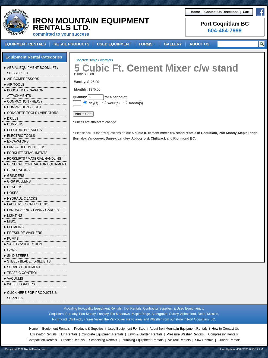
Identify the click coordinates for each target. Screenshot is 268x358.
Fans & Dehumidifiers (26, 147)
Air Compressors (23, 79)
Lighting (15, 216)
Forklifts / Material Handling (34, 159)
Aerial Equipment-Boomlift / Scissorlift (32, 70)
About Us (199, 44)
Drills (12, 119)
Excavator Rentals (43, 334)
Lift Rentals (69, 334)
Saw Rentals (204, 340)
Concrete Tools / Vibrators (32, 113)
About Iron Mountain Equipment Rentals (178, 329)
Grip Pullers (19, 181)
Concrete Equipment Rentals (102, 334)
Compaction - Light (24, 107)
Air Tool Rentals (179, 340)
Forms (147, 44)
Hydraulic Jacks (22, 198)
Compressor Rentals (223, 334)
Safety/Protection (24, 244)
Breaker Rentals (73, 340)
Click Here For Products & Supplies (32, 295)
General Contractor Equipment (37, 164)
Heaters (14, 187)
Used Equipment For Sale (126, 329)
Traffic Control (22, 273)
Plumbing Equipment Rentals (142, 340)
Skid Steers (18, 256)
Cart (246, 12)
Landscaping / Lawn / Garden (33, 210)
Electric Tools (21, 136)
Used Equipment (114, 44)
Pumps (13, 238)
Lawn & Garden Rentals (145, 334)
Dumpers (15, 124)
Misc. (11, 221)
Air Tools (15, 85)
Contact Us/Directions (221, 12)
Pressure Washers (24, 233)
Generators (18, 170)
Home (195, 12)
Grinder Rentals (229, 340)
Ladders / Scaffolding (27, 204)
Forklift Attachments (27, 153)
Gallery (173, 44)
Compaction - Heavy (25, 101)
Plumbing (15, 227)
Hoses (12, 193)
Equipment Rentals (25, 44)
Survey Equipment (24, 267)
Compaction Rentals (42, 340)
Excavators (18, 141)
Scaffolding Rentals (103, 340)
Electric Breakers (24, 130)
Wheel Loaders (21, 284)
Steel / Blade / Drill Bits (29, 261)
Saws (12, 250)
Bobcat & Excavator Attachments (25, 93)
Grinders (15, 176)
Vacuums (15, 278)
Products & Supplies (88, 329)
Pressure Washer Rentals (185, 334)
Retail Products (71, 44)
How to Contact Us (225, 329)
